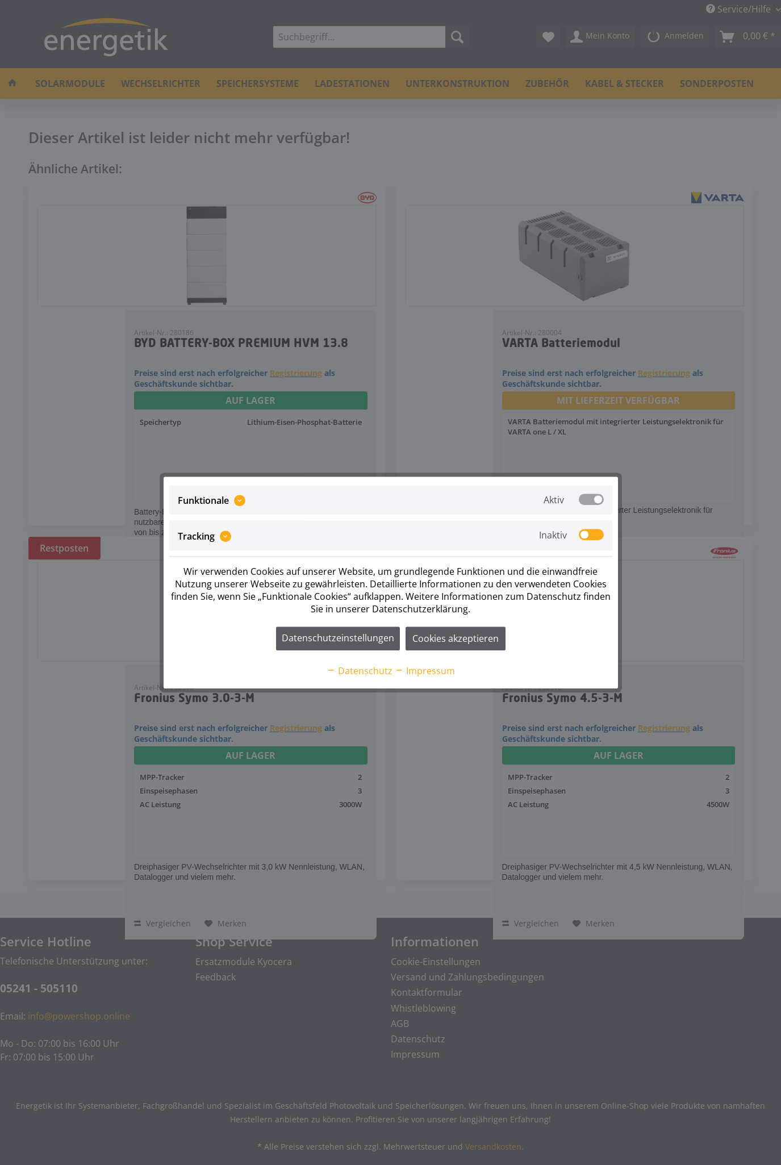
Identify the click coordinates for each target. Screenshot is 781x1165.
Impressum (425, 671)
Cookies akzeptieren (455, 638)
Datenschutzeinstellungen (338, 638)
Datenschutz (359, 671)
